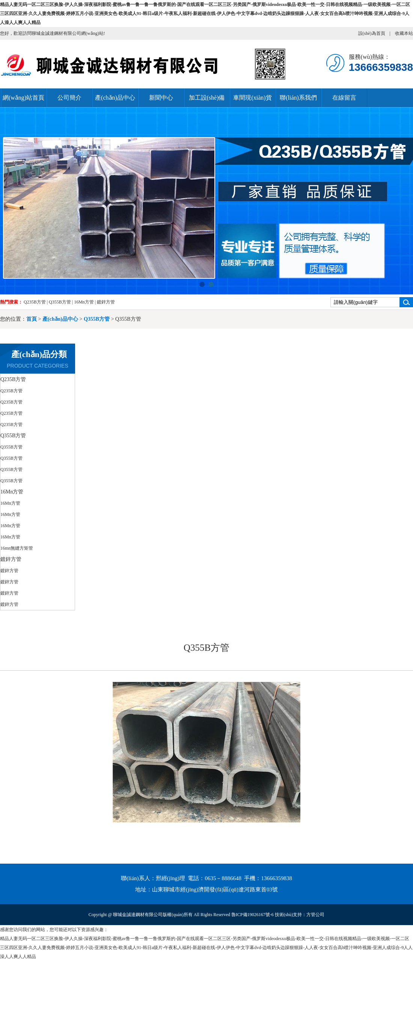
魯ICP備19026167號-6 (252, 914)
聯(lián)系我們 (298, 97)
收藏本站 (404, 33)
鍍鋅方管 (106, 302)
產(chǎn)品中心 (115, 97)
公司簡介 (69, 97)
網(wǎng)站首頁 (23, 97)
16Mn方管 (84, 302)
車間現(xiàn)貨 (252, 97)
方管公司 (315, 914)
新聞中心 (161, 97)
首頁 (31, 319)
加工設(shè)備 (207, 97)
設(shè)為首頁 (371, 33)
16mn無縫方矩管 (16, 548)
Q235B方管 (35, 302)
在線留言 (344, 97)
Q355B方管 (60, 302)
